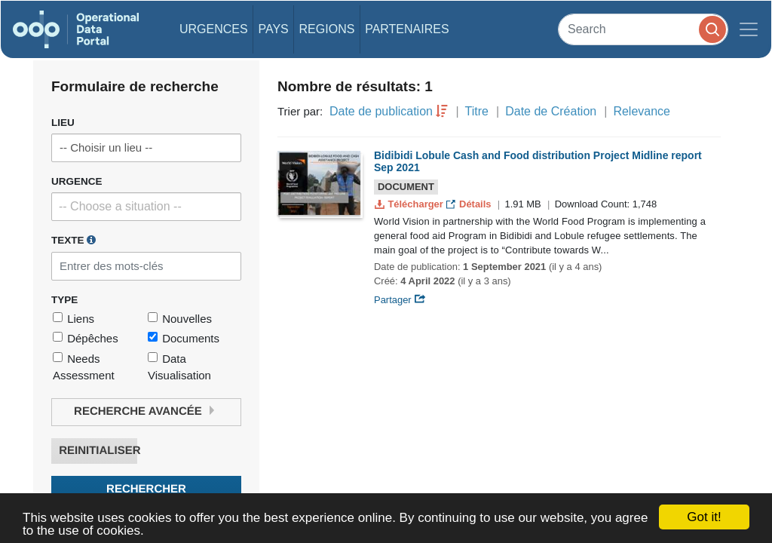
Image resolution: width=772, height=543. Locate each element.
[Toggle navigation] (748, 29)
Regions (327, 29)
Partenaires (407, 29)
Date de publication (381, 111)
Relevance (641, 111)
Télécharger (410, 204)
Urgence (77, 181)
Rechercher (146, 489)
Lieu (63, 122)
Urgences (213, 29)
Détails (470, 204)
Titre (477, 111)
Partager (400, 299)
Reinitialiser (98, 450)
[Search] (643, 29)
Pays (273, 29)
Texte (73, 240)
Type (64, 299)
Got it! (704, 517)
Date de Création (550, 111)
